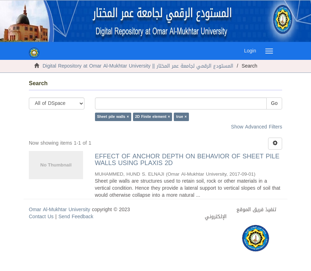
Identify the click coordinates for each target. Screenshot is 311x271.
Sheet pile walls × (113, 116)
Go (274, 103)
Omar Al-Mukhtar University (59, 209)
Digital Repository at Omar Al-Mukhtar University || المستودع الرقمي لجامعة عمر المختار (138, 66)
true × (181, 116)
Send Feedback (75, 216)
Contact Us (41, 216)
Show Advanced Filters (256, 127)
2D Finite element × (152, 116)
